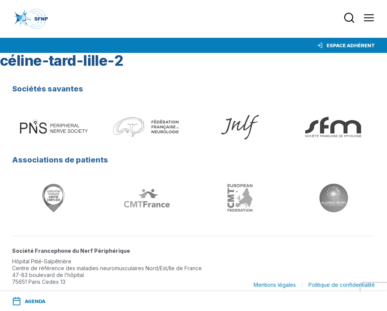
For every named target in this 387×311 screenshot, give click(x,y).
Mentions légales (275, 285)
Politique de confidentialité (341, 285)
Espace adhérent (346, 45)
